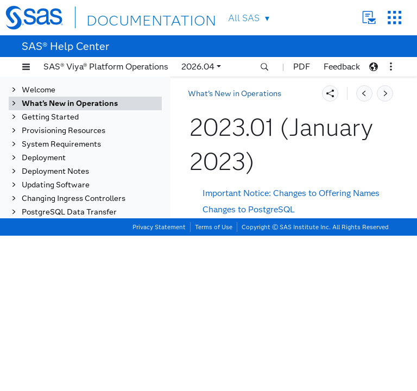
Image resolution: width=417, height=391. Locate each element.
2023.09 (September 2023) (101, 119)
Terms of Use (213, 382)
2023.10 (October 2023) (96, 106)
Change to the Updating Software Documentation (298, 304)
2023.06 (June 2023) (90, 160)
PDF (301, 66)
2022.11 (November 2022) (100, 255)
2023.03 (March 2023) (93, 201)
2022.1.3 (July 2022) (90, 309)
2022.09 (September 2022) (101, 282)
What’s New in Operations (234, 93)
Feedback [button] (342, 66)
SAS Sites (394, 17)
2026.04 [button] (197, 66)
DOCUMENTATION (126, 17)
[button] (26, 66)
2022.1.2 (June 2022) (91, 323)
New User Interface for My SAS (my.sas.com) (290, 287)
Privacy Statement (159, 382)
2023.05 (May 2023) (89, 174)
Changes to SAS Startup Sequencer (271, 255)
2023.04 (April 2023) (91, 187)
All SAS (244, 18)
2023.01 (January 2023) (97, 228)
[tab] (107, 228)
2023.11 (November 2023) (100, 92)
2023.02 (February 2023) (98, 214)
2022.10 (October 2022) (96, 269)
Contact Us (369, 17)
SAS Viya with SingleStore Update (269, 271)
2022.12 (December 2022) (100, 242)
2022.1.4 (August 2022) (96, 296)
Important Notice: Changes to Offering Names (291, 193)
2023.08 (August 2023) (95, 133)
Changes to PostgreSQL (249, 209)
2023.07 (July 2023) (89, 147)
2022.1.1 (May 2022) (91, 337)
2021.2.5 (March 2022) (94, 364)
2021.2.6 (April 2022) (92, 350)
